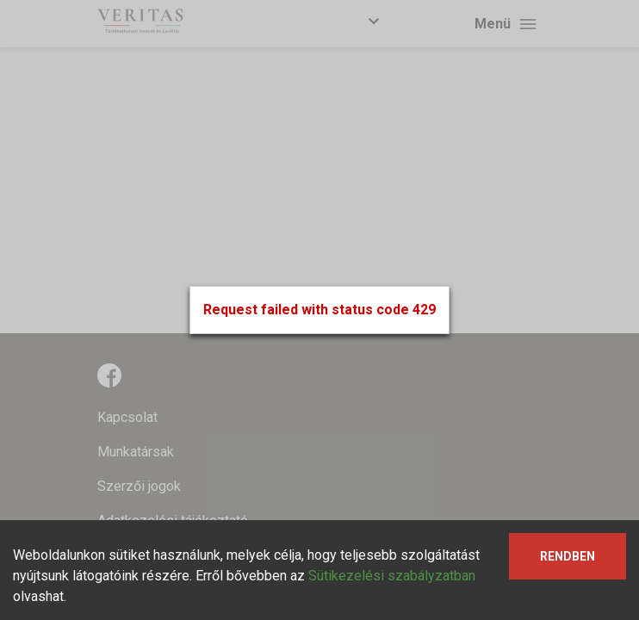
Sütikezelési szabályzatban (391, 575)
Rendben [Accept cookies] (567, 556)
